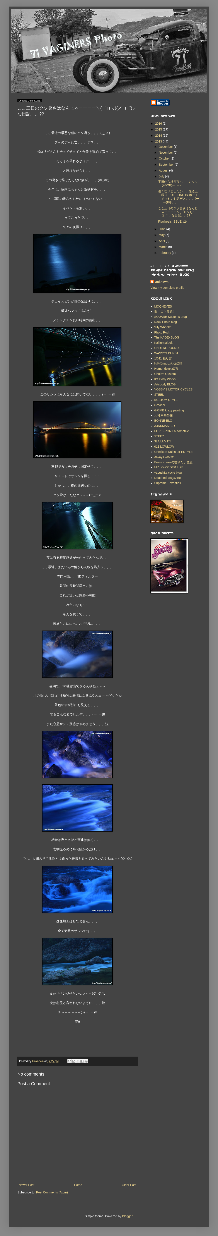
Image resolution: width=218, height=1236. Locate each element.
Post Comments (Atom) (52, 1192)
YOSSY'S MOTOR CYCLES (173, 389)
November (166, 152)
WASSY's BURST (166, 353)
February (165, 252)
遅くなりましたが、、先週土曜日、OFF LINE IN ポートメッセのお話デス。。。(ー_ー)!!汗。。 (178, 196)
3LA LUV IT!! (163, 441)
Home (78, 1185)
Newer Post (26, 1185)
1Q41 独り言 (163, 358)
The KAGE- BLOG (166, 337)
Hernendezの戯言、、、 (171, 368)
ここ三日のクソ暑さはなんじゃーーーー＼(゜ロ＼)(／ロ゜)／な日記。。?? (178, 211)
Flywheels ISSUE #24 (172, 221)
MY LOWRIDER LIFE (169, 467)
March (163, 247)
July (162, 176)
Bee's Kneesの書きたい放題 (173, 462)
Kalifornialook (163, 342)
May (162, 235)
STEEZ (159, 436)
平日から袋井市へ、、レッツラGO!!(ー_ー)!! (178, 183)
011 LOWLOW (164, 446)
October (164, 158)
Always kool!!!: (164, 457)
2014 (159, 135)
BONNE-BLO (163, 420)
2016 (159, 123)
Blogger (127, 1216)
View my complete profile (167, 287)
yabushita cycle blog (168, 472)
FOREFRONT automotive (171, 431)
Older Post (129, 1185)
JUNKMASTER (164, 426)
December (166, 146)
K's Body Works (165, 379)
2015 (159, 129)
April (162, 241)
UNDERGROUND (166, 348)
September (166, 164)
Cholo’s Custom (165, 374)
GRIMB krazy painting (169, 410)
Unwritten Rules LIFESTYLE (173, 452)
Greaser (159, 405)
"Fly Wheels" (163, 327)
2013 (159, 141)
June (162, 229)
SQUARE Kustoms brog (170, 316)
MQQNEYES (163, 306)
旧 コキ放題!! (164, 311)
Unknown (162, 282)
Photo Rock (162, 332)
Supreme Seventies (167, 483)
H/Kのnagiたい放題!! (168, 363)
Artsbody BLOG (165, 384)
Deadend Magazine (167, 478)
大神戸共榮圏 (163, 415)
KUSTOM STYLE (166, 400)
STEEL (159, 394)
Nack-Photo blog (165, 322)
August (164, 170)
